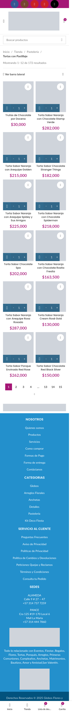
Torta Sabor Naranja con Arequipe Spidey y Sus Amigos (18, 217)
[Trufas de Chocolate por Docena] (18, 96)
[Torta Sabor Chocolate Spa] (18, 245)
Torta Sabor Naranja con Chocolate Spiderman (51, 217)
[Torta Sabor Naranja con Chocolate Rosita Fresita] (51, 245)
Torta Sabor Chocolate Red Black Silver (50, 367)
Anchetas (34, 499)
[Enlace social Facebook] (15, 4)
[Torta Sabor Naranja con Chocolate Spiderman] (51, 195)
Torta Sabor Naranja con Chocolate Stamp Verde (51, 118)
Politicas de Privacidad (34, 551)
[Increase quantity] (24, 108)
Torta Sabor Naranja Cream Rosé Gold (51, 316)
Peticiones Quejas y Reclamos (34, 564)
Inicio (6, 51)
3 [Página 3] (23, 387)
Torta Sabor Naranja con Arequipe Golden (18, 167)
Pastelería (33, 51)
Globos (34, 486)
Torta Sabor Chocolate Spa (18, 265)
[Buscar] (34, 40)
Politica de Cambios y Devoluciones (34, 558)
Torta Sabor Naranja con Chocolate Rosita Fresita (50, 267)
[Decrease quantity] (13, 108)
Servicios (34, 441)
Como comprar (34, 448)
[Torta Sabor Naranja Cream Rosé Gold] (51, 296)
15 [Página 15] (60, 387)
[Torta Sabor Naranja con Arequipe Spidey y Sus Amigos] (18, 195)
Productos (34, 434)
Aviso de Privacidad (34, 544)
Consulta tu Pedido (34, 578)
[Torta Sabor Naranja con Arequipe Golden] (18, 147)
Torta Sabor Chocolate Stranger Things (50, 167)
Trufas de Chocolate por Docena (18, 116)
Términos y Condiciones (34, 571)
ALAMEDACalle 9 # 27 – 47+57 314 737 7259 (34, 599)
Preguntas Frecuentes (34, 537)
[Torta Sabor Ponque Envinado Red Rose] (18, 347)
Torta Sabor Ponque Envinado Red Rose (18, 367)
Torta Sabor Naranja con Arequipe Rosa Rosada (18, 318)
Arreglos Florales (34, 493)
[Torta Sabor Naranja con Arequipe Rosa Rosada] (18, 296)
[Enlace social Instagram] (25, 4)
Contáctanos (34, 469)
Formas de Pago (34, 455)
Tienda (18, 51)
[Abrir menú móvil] (3, 21)
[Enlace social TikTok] (55, 4)
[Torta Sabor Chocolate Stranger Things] (51, 147)
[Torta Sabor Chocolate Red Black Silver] (51, 347)
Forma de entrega (34, 462)
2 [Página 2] (16, 387)
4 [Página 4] (31, 387)
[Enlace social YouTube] (35, 4)
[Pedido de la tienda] (63, 74)
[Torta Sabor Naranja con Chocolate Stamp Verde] (51, 96)
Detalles (34, 506)
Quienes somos (34, 427)
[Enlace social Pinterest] (45, 4)
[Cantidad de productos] (19, 108)
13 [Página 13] (45, 387)
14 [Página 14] (53, 387)
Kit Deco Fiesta (34, 520)
